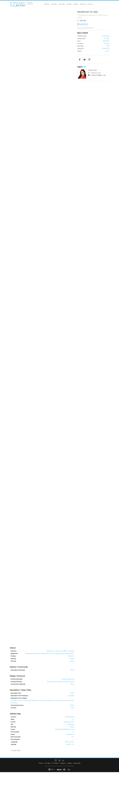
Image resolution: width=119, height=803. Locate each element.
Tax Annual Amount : (17, 705)
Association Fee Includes (19, 698)
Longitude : (14, 742)
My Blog (90, 4)
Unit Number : (15, 732)
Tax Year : (14, 708)
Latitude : (14, 744)
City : (12, 724)
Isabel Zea (92, 70)
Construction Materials (18, 684)
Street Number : (16, 737)
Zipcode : (14, 727)
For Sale (46, 4)
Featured (62, 4)
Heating (13, 658)
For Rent (54, 4)
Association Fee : (16, 693)
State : (13, 719)
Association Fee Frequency (19, 695)
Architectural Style (16, 679)
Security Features (16, 681)
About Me (83, 4)
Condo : (13, 729)
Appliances (14, 653)
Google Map (15, 750)
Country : (13, 717)
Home (40, 763)
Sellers (69, 4)
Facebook (59, 760)
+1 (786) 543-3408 (95, 73)
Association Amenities (18, 670)
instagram (55, 760)
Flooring (13, 661)
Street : (13, 734)
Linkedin (63, 760)
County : (13, 722)
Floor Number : (15, 739)
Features (13, 651)
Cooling (13, 656)
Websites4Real (70, 766)
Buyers (75, 4)
